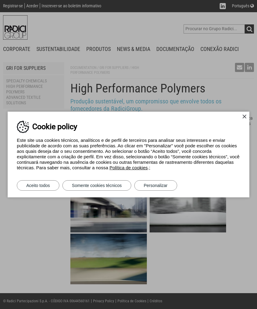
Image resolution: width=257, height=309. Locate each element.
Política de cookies (129, 167)
